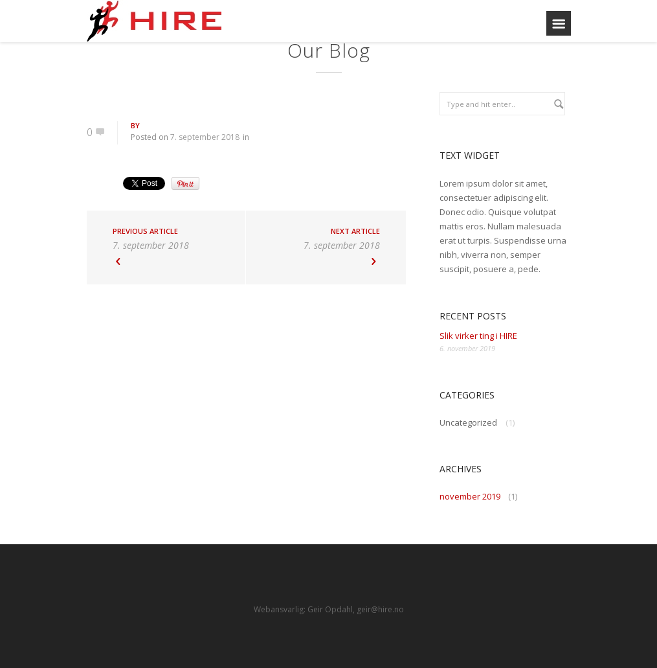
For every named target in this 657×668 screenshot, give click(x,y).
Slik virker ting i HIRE (478, 335)
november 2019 (470, 496)
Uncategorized (468, 422)
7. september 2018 (204, 137)
